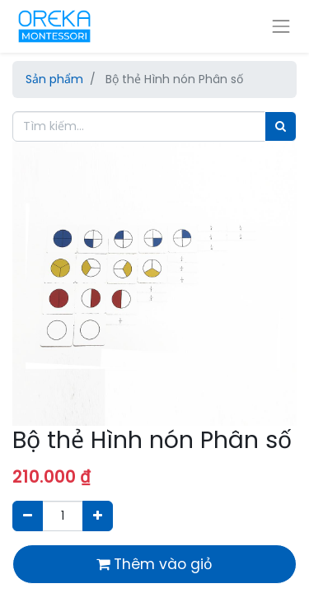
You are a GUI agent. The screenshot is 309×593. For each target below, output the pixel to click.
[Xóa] (27, 516)
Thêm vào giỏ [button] (154, 564)
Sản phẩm (54, 79)
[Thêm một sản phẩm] (97, 516)
